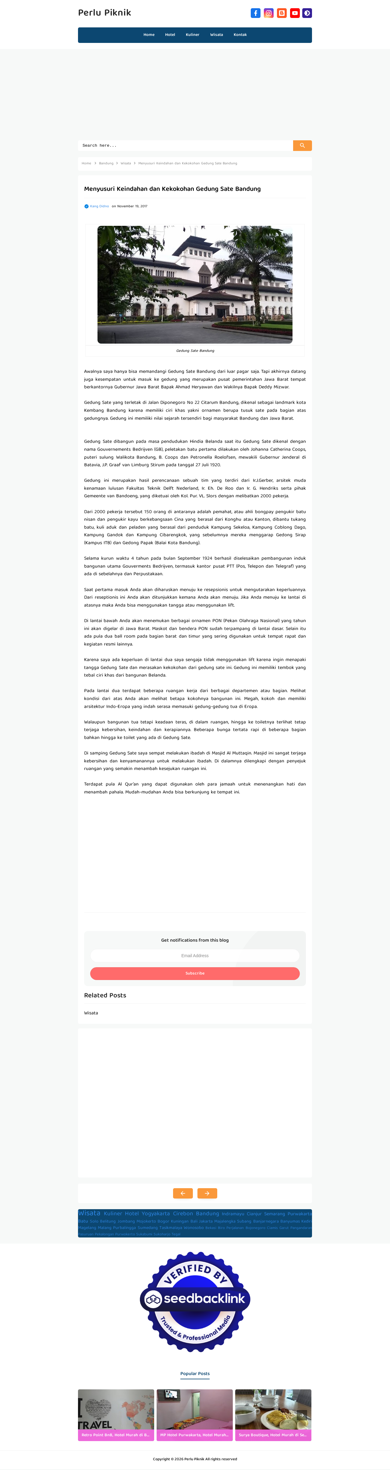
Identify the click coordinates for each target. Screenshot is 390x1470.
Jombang (126, 1223)
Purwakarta (300, 1215)
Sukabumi (144, 1235)
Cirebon (183, 1215)
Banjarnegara (266, 1223)
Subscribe (195, 974)
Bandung (207, 1215)
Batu (83, 1222)
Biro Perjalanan (231, 1229)
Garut (284, 1229)
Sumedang (148, 1229)
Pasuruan (86, 1235)
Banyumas (290, 1223)
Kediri (306, 1223)
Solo (94, 1223)
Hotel (132, 1215)
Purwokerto (125, 1235)
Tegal (176, 1235)
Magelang (87, 1229)
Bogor (163, 1223)
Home (149, 35)
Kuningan (180, 1223)
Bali (193, 1223)
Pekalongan (104, 1235)
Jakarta (206, 1223)
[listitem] (116, 1416)
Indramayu (233, 1215)
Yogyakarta (156, 1215)
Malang (105, 1229)
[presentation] (302, 1416)
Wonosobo (194, 1229)
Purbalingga (124, 1229)
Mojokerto (146, 1223)
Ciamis (272, 1229)
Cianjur (254, 1215)
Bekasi (210, 1229)
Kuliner (113, 1215)
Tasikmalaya (170, 1229)
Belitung (108, 1223)
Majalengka (225, 1223)
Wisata (89, 1214)
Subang (244, 1223)
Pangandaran (301, 1229)
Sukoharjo (162, 1235)
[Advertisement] (195, 97)
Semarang (274, 1215)
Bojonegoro (255, 1229)
